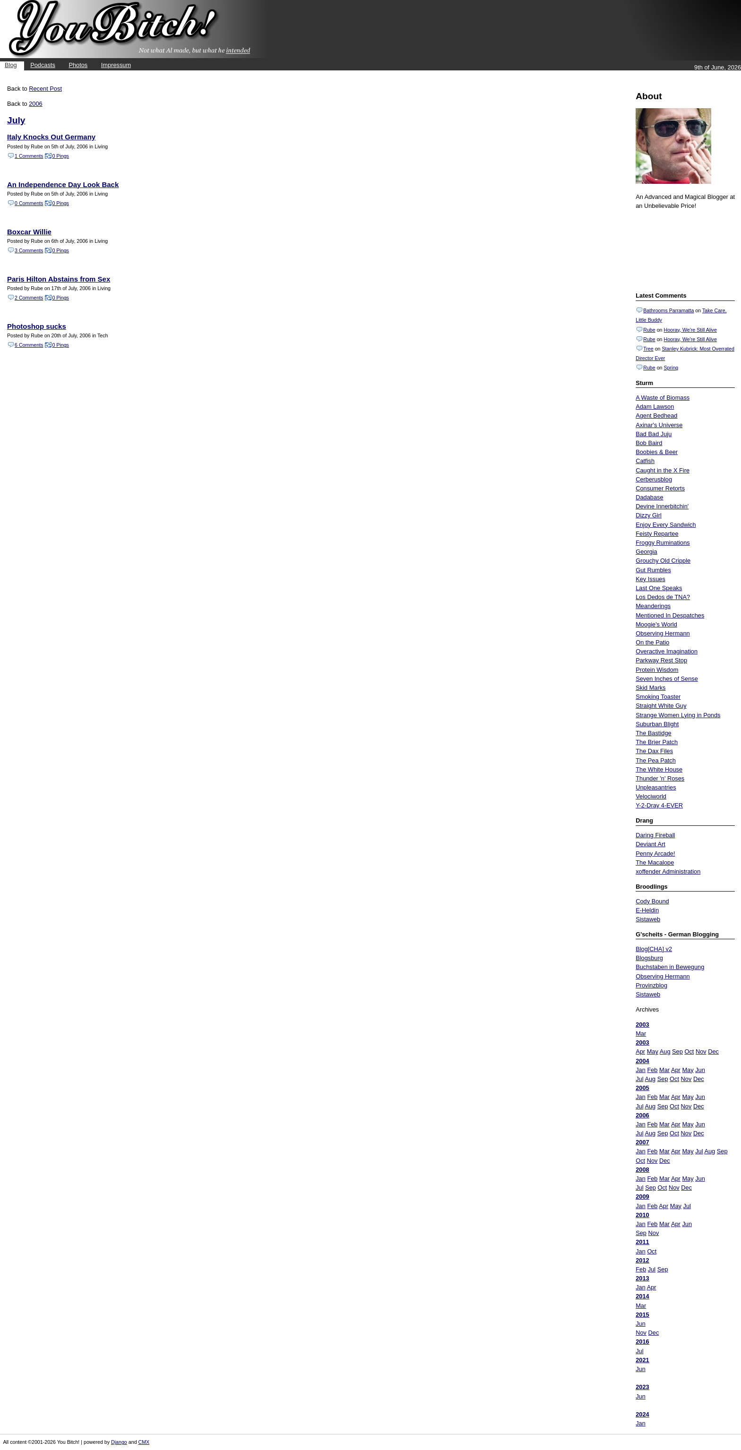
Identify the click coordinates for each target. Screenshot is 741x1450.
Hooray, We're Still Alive (689, 330)
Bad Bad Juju (654, 434)
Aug (665, 1051)
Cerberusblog (654, 479)
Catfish (645, 460)
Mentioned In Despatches (670, 615)
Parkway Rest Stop (661, 660)
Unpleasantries (656, 787)
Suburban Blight (657, 724)
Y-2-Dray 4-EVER (659, 805)
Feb (652, 1069)
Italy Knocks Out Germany (51, 137)
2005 (642, 1087)
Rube (649, 330)
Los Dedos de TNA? (663, 597)
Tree (648, 349)
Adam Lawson (655, 406)
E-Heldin (647, 910)
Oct (689, 1051)
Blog (11, 65)
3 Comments (29, 250)
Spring (670, 367)
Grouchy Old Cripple (663, 560)
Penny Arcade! (655, 853)
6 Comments (29, 345)
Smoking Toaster (658, 696)
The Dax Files (654, 751)
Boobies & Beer (657, 451)
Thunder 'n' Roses (660, 778)
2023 (642, 1386)
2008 (642, 1169)
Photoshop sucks (36, 326)
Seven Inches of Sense (667, 678)
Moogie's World (656, 624)
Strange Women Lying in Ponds (678, 715)
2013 (642, 1278)
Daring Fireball (655, 835)
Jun (700, 1069)
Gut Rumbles (653, 570)
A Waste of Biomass (662, 397)
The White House (659, 769)
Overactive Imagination (667, 651)
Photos (78, 65)
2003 (642, 1024)
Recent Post (45, 88)
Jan (641, 1069)
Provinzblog (651, 985)
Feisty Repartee (657, 533)
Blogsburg (649, 957)
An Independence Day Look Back (63, 184)
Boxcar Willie (29, 232)
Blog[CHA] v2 (654, 948)
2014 (642, 1296)
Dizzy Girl (649, 515)
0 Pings (60, 156)
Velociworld (651, 796)
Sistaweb (648, 919)
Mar (641, 1033)
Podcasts (42, 65)
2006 (642, 1115)
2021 (642, 1360)
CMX (144, 1442)
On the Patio (652, 642)
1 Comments (29, 156)
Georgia (646, 551)
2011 (642, 1241)
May (652, 1051)
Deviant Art (650, 844)
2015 (642, 1314)
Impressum (116, 65)
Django (119, 1442)
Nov (701, 1051)
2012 (642, 1260)
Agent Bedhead (656, 415)
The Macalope (655, 862)
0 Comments (29, 203)
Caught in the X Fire (662, 470)
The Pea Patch (656, 760)
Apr (640, 1051)
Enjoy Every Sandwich (666, 524)
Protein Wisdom (657, 669)
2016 (642, 1341)
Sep (677, 1051)
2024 (642, 1414)
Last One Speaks (659, 588)
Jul (639, 1078)
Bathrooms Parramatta (668, 310)
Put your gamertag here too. (684, 249)
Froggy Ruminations (663, 542)
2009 (642, 1196)
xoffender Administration (668, 871)
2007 (642, 1142)
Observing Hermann (663, 633)
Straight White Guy (661, 705)
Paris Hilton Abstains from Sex (58, 279)
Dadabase (649, 497)
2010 (642, 1214)
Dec (713, 1051)
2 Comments (29, 297)
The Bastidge (653, 733)
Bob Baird (649, 442)
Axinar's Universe (659, 425)
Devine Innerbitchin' (662, 506)
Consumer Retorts (660, 488)
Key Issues (650, 579)
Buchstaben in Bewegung (670, 966)
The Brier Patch (657, 742)
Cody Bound (652, 901)
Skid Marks (650, 687)
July (16, 120)
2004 (642, 1060)
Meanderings (653, 605)
